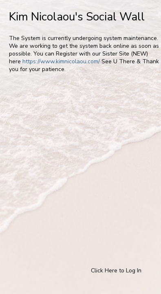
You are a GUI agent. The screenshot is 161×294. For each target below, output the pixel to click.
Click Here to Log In (116, 270)
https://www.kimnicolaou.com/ (61, 61)
